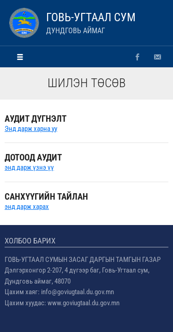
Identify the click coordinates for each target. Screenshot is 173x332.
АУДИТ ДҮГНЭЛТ (35, 118)
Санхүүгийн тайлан (46, 196)
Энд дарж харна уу (31, 129)
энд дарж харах (27, 206)
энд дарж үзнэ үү (29, 167)
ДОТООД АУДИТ (33, 157)
